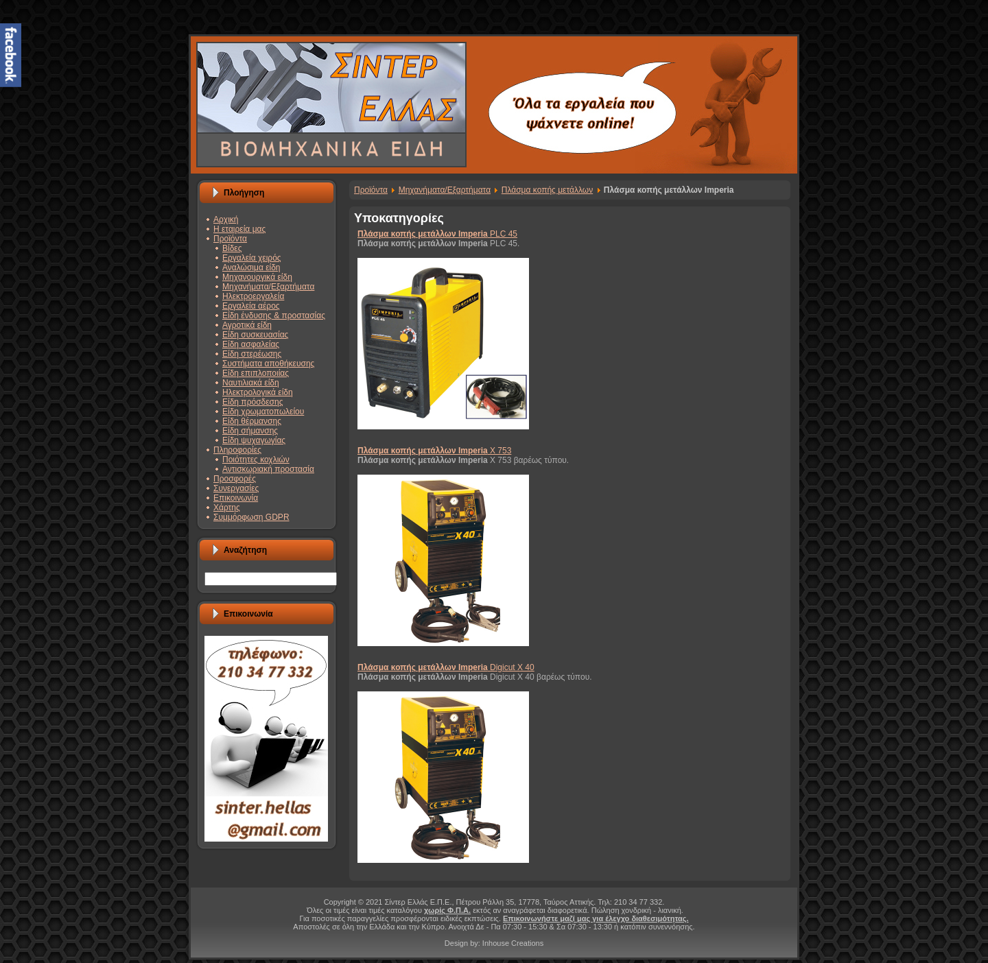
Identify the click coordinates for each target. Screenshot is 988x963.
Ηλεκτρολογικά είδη (257, 392)
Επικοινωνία (235, 498)
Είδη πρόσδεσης (252, 402)
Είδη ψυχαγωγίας (253, 440)
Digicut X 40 (445, 667)
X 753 (434, 450)
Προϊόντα (230, 238)
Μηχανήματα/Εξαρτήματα (268, 287)
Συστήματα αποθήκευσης (268, 363)
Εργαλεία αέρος (251, 306)
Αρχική (225, 219)
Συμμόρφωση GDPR (251, 517)
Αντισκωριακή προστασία (268, 469)
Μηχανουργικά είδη (257, 277)
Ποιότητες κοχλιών (256, 459)
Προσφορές (234, 479)
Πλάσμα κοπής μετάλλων (547, 190)
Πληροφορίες (237, 450)
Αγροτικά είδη (247, 325)
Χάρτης (226, 507)
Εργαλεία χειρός (251, 258)
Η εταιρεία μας (239, 229)
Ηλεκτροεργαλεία (253, 296)
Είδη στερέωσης (251, 354)
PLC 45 (437, 234)
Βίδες (232, 248)
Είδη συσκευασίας (255, 335)
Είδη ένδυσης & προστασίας (273, 315)
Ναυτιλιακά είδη (250, 383)
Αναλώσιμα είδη (251, 267)
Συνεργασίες (236, 488)
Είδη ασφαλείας (250, 344)
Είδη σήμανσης (250, 431)
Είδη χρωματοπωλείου (263, 411)
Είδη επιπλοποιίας (255, 373)
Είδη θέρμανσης (251, 421)
